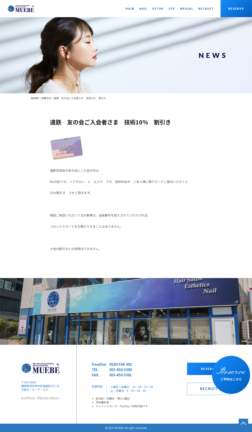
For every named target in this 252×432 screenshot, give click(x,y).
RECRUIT (206, 8)
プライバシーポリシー (48, 397)
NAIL (143, 8)
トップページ (28, 397)
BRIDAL (187, 8)
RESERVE (236, 8)
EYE (172, 8)
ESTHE (158, 8)
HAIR (130, 8)
